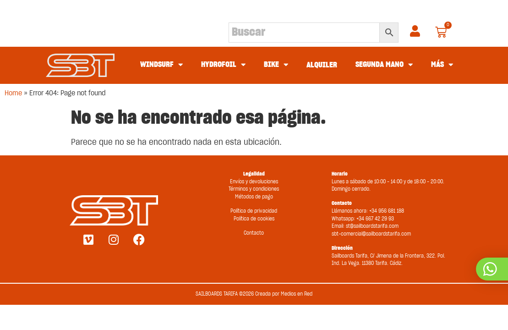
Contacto (254, 233)
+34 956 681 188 (386, 211)
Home (13, 93)
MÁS (442, 64)
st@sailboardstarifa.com (372, 226)
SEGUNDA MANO (384, 64)
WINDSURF (161, 64)
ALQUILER (321, 65)
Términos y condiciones (254, 189)
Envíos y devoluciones (254, 181)
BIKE (276, 64)
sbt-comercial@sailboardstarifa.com (371, 233)
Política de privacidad (253, 211)
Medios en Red (296, 294)
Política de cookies (254, 218)
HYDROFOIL (223, 64)
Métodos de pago (254, 196)
